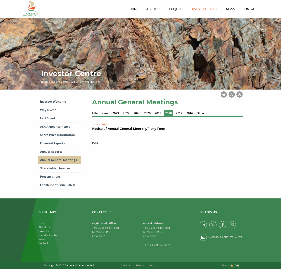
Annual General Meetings (58, 160)
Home (134, 9)
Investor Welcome (53, 102)
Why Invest (48, 110)
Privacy (140, 265)
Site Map (126, 265)
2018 (168, 113)
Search (152, 265)
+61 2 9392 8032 (159, 245)
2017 (179, 113)
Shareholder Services (55, 168)
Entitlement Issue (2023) (57, 185)
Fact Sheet (47, 118)
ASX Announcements (55, 127)
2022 (126, 113)
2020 (147, 113)
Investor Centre (204, 9)
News (230, 9)
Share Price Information (57, 135)
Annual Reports (51, 152)
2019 (158, 113)
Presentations (50, 177)
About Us (153, 9)
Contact (250, 9)
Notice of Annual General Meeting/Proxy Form (128, 128)
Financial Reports (52, 143)
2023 (115, 113)
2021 (137, 113)
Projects (176, 9)
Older (200, 113)
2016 (189, 113)
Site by (230, 265)
